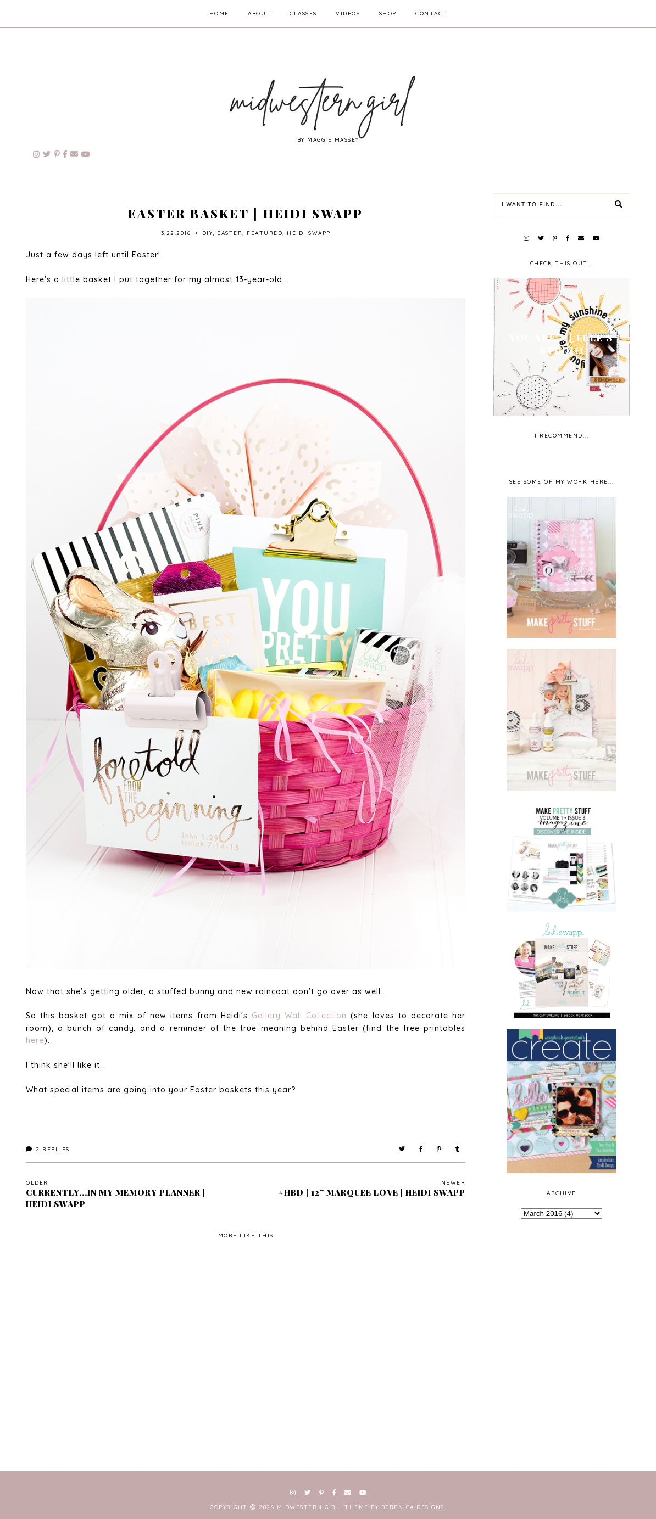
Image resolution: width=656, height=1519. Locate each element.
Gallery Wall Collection (299, 1016)
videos (348, 13)
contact (431, 13)
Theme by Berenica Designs (394, 1507)
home (219, 13)
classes (303, 13)
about (259, 13)
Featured (264, 233)
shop (388, 13)
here (35, 1040)
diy (207, 233)
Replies (48, 1149)
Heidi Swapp (309, 233)
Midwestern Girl (309, 1507)
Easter (229, 233)
